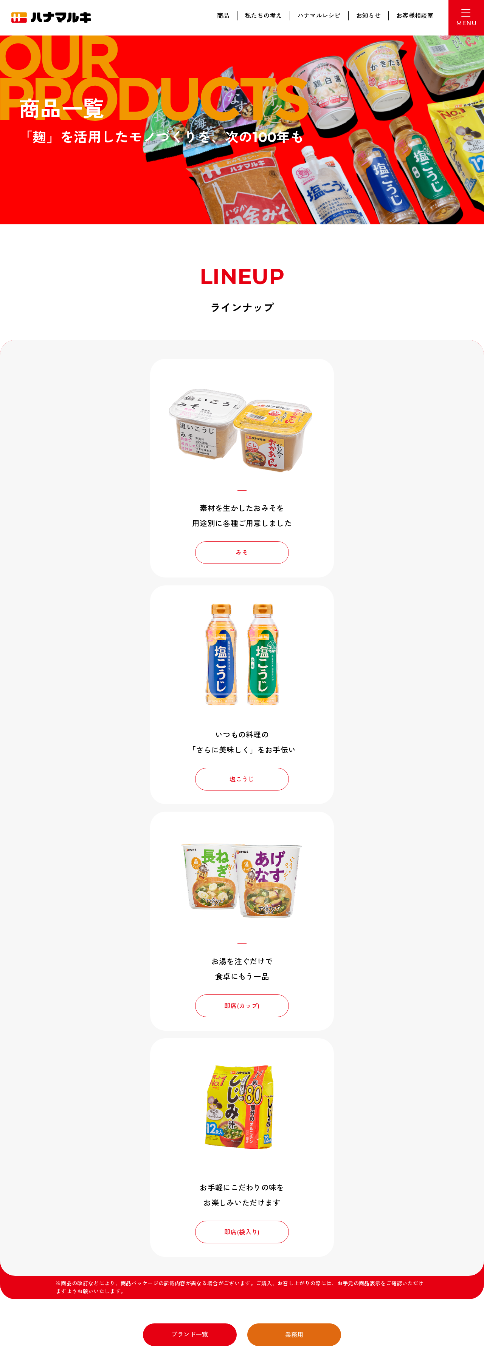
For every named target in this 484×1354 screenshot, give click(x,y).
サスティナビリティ (176, 1186)
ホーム (45, 1169)
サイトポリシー (103, 1252)
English (425, 1227)
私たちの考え (263, 15)
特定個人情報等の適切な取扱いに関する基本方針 (81, 1263)
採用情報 (285, 1183)
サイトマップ (144, 1252)
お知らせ (368, 15)
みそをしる (347, 1169)
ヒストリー (228, 1183)
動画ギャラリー (57, 1183)
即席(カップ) (146, 777)
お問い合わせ (409, 1183)
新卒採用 (107, 1231)
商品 (223, 15)
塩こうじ (337, 552)
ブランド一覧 (189, 879)
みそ (147, 552)
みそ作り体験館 (51, 1231)
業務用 (294, 879)
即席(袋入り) (337, 777)
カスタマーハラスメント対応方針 (65, 1274)
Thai (448, 1227)
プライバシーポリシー (53, 1252)
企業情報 (107, 1183)
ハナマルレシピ (319, 15)
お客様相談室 (414, 15)
